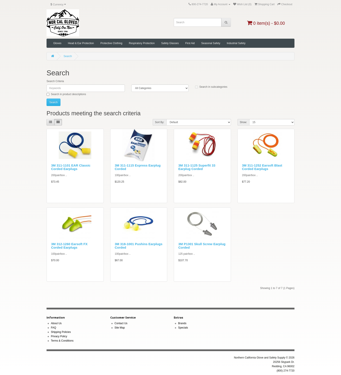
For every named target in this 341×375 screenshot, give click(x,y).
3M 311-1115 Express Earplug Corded (138, 167)
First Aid (190, 43)
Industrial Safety (236, 43)
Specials (183, 327)
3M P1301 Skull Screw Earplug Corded (202, 245)
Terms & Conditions (62, 340)
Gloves (57, 43)
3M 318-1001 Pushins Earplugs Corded (138, 245)
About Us (56, 323)
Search (68, 56)
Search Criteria (55, 81)
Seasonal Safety (210, 43)
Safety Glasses (170, 43)
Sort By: (159, 122)
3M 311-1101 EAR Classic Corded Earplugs (70, 167)
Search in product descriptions (66, 94)
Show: (243, 122)
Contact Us (121, 323)
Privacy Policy (59, 336)
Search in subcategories (211, 86)
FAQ (53, 327)
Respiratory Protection (142, 43)
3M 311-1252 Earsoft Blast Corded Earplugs (262, 167)
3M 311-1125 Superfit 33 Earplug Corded (196, 167)
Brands (182, 323)
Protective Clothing (111, 43)
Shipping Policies (61, 332)
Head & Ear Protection (81, 43)
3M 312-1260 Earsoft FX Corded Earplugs (69, 245)
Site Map (120, 327)
